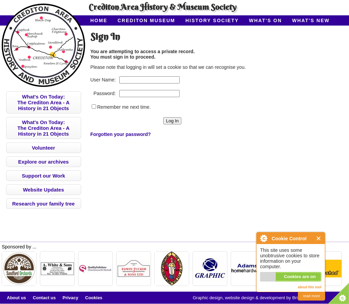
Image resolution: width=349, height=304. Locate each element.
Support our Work (43, 176)
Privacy (70, 297)
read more (311, 296)
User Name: (103, 79)
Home (98, 20)
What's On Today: (43, 102)
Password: (104, 93)
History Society (212, 20)
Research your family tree (43, 204)
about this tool (309, 287)
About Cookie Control (263, 238)
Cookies (94, 297)
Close (319, 238)
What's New (311, 20)
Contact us (44, 297)
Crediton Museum (146, 20)
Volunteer (43, 148)
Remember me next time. (124, 107)
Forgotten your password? (120, 134)
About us (16, 297)
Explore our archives (43, 162)
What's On (265, 20)
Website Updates (43, 190)
